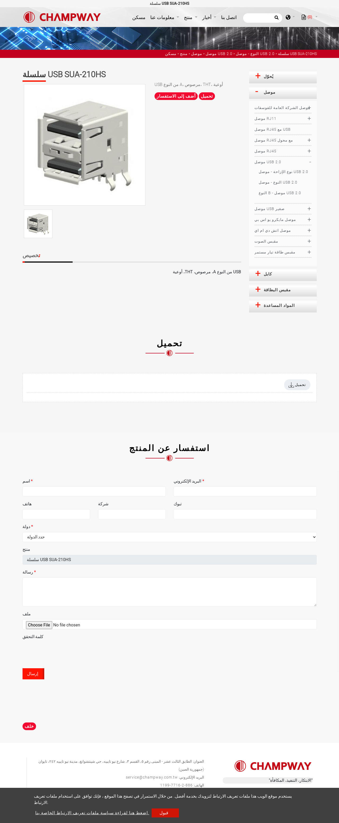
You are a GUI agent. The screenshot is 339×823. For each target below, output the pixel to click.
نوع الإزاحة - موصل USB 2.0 (283, 172)
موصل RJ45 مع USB (272, 129)
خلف (29, 726)
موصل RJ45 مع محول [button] (273, 140)
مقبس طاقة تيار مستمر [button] (275, 252)
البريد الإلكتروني (189, 481)
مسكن (140, 16)
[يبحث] (263, 18)
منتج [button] (188, 17)
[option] (85, 145)
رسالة (29, 572)
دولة (28, 526)
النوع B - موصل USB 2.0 (280, 193)
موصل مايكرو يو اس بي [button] (275, 219)
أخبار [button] (207, 17)
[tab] (283, 77)
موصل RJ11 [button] (265, 118)
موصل (196, 54)
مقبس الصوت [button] (266, 241)
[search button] (276, 19)
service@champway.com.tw (152, 777)
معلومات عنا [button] (162, 17)
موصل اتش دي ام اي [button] (272, 230)
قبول (164, 812)
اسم (28, 481)
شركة (103, 503)
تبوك (178, 503)
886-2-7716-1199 (176, 785)
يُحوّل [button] (269, 76)
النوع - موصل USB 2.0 (255, 54)
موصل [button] (269, 92)
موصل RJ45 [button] (265, 151)
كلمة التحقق (33, 636)
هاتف (27, 503)
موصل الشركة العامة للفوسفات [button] (282, 108)
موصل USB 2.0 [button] (267, 162)
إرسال (32, 673)
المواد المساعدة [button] (279, 305)
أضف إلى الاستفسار (176, 96)
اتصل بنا (229, 17)
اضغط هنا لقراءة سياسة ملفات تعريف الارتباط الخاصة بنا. (92, 812)
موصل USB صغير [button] (269, 209)
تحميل (207, 96)
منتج (184, 54)
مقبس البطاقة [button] (277, 290)
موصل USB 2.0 (219, 54)
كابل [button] (268, 274)
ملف (27, 613)
